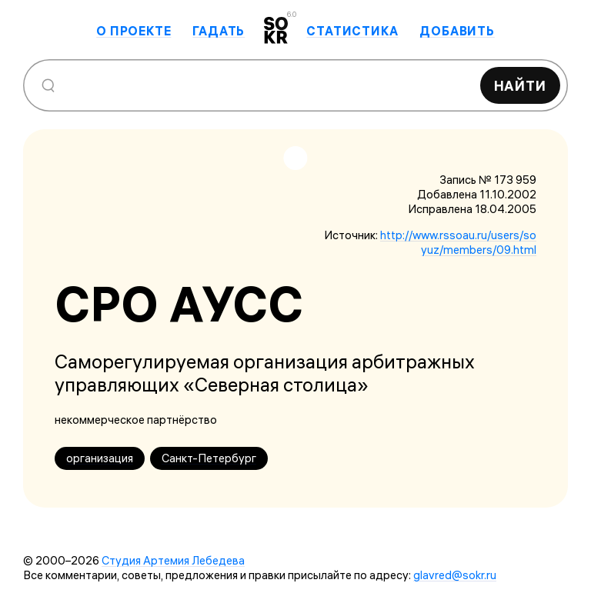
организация (99, 458)
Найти (520, 86)
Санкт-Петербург (209, 458)
